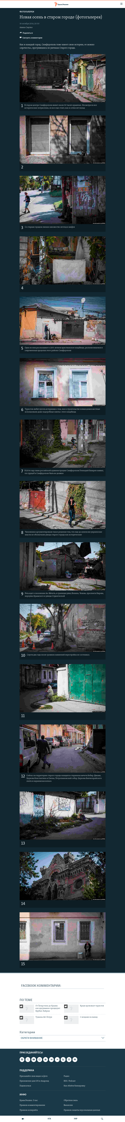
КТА (49, 1119)
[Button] (26, 33)
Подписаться (25, 1086)
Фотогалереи (27, 12)
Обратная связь (71, 1100)
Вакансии (68, 1105)
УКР (75, 1119)
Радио (66, 1076)
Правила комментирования (32, 1105)
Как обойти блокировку (74, 1086)
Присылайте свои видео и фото (34, 1076)
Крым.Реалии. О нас (29, 1100)
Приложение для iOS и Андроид (34, 1081)
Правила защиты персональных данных (82, 1110)
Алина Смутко (26, 27)
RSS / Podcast (69, 1081)
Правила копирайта (29, 1110)
